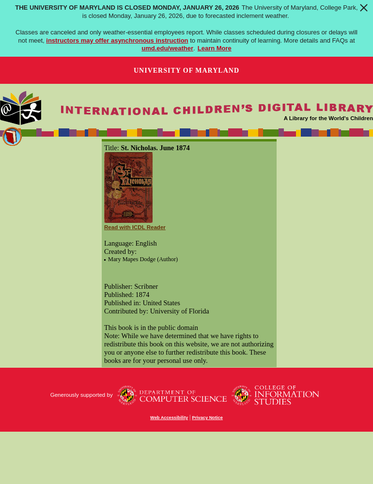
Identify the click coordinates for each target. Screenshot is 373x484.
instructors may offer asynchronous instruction (117, 40)
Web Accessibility (169, 417)
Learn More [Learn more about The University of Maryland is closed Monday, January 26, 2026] (215, 48)
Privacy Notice (207, 417)
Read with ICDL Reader (135, 227)
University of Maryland (186, 70)
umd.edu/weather (167, 48)
